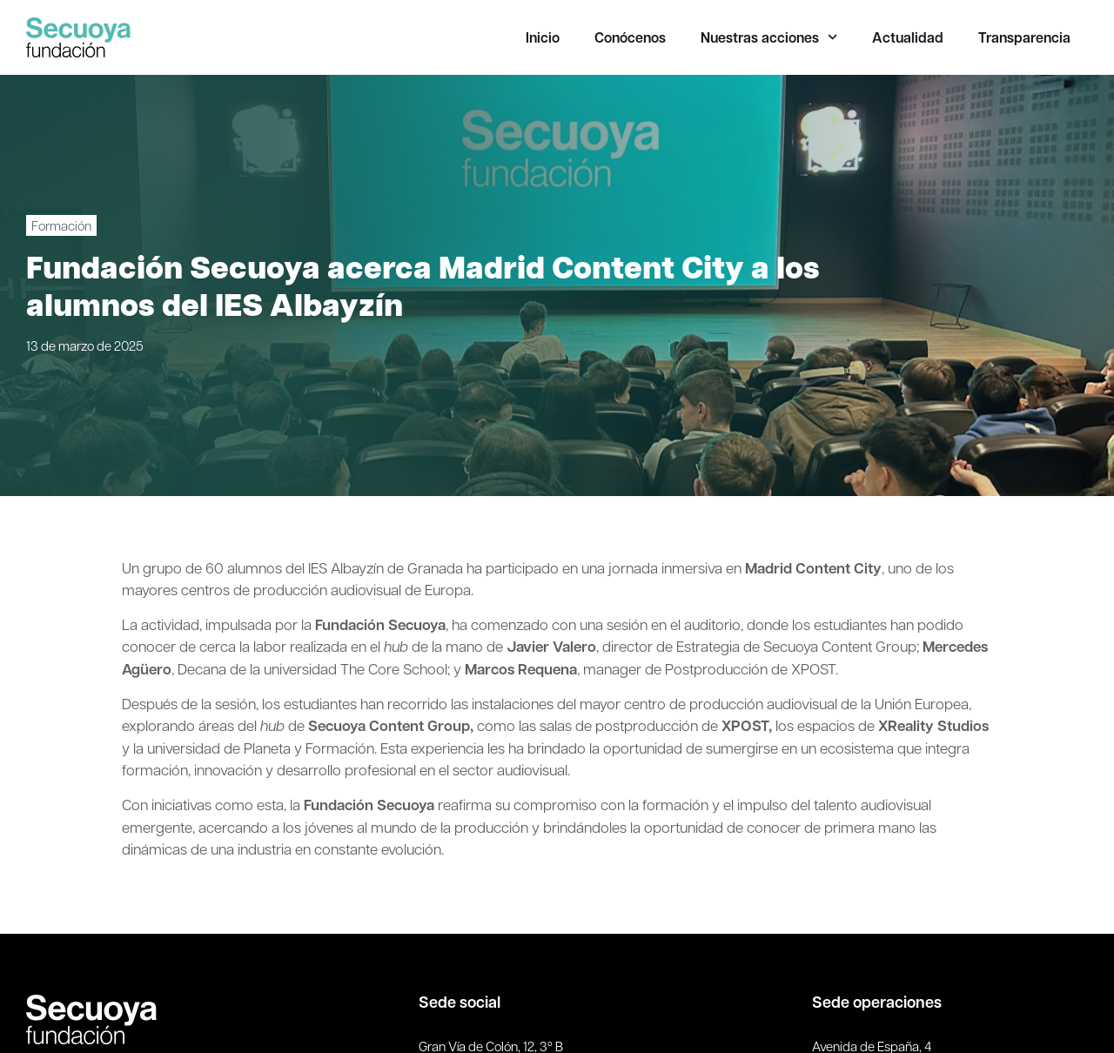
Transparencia (1024, 37)
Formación (61, 225)
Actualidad (907, 37)
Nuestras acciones (769, 37)
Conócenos (630, 37)
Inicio (543, 37)
